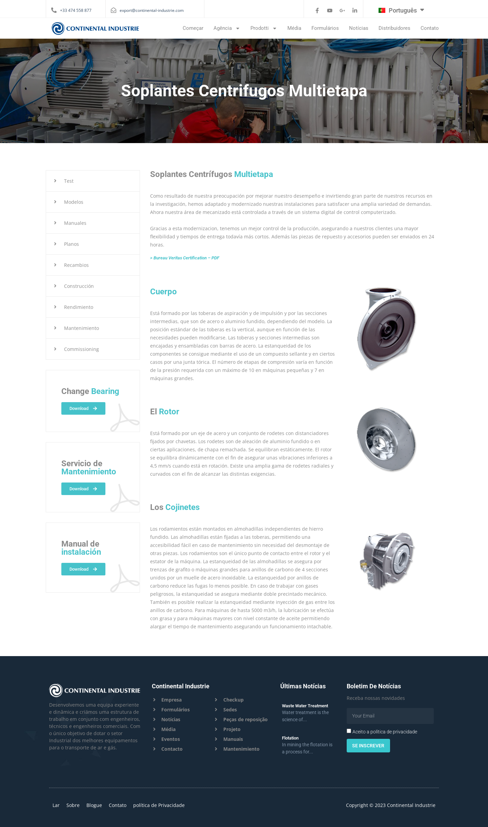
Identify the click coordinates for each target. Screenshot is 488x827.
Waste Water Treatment (305, 705)
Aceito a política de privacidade (384, 731)
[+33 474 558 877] (54, 10)
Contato (430, 28)
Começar (193, 28)
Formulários (325, 28)
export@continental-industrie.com (152, 10)
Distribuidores (394, 28)
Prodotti (263, 28)
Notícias (358, 28)
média (294, 28)
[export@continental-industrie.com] (113, 10)
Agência (227, 28)
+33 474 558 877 (76, 10)
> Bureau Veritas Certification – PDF (184, 257)
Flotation (290, 738)
